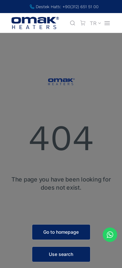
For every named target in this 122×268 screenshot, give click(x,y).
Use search (61, 254)
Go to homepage (61, 232)
